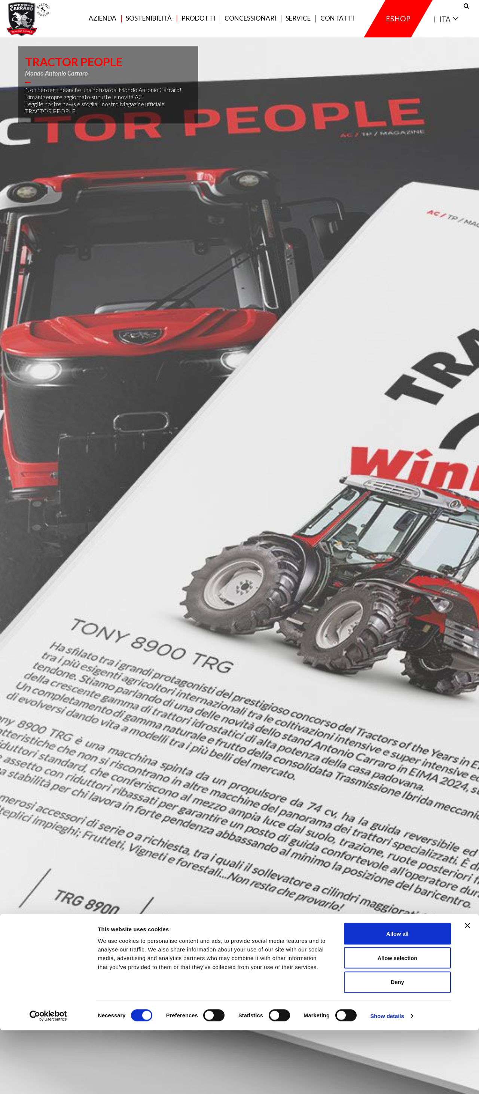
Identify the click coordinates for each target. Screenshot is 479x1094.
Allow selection (397, 1021)
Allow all (397, 997)
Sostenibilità (149, 23)
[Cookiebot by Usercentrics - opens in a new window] (48, 1079)
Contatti (337, 23)
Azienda (102, 23)
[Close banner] (467, 989)
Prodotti (198, 23)
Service (298, 23)
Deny (397, 1046)
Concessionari (250, 23)
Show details (387, 1079)
